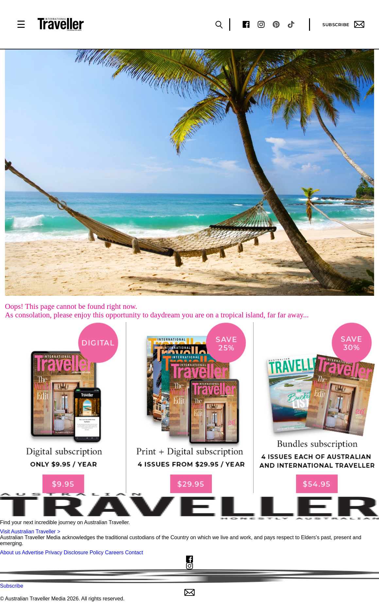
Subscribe (343, 24)
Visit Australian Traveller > (30, 531)
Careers (114, 552)
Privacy (53, 552)
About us (10, 552)
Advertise (33, 552)
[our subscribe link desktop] (189, 407)
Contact (134, 552)
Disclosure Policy (84, 552)
